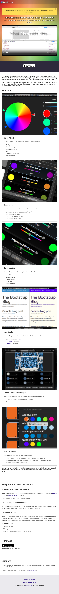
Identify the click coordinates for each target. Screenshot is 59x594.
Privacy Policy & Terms (29, 582)
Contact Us (27, 579)
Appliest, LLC (28, 585)
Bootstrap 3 (9, 343)
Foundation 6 (9, 341)
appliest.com (32, 570)
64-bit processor (12, 495)
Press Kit (32, 579)
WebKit (19, 339)
